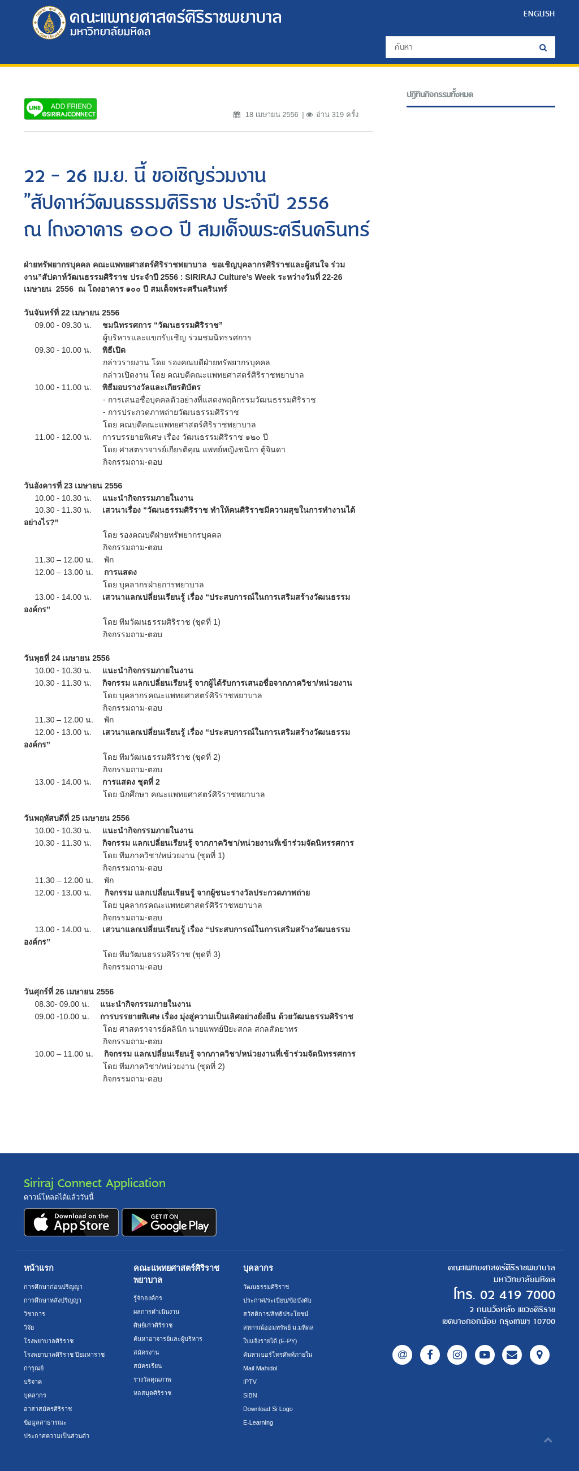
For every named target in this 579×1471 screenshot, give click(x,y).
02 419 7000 (515, 1295)
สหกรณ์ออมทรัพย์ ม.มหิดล (278, 1327)
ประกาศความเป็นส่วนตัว (57, 1436)
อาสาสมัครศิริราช (48, 1408)
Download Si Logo (269, 1408)
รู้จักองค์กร (148, 1298)
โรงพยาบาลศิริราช (49, 1341)
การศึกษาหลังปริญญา (53, 1300)
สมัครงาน (146, 1352)
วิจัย (29, 1327)
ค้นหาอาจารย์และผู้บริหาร (169, 1338)
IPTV (250, 1381)
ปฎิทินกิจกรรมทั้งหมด (440, 95)
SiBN (250, 1395)
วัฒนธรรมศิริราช (266, 1286)
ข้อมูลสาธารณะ (45, 1422)
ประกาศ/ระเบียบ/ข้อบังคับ (278, 1300)
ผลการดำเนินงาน (157, 1311)
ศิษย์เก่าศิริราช (153, 1325)
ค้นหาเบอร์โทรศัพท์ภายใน (278, 1354)
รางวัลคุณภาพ (152, 1379)
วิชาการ (35, 1313)
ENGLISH (539, 13)
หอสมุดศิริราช (152, 1393)
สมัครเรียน (148, 1365)
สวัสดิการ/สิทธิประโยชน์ (276, 1313)
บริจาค (33, 1381)
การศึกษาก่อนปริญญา (54, 1286)
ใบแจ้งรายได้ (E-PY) (271, 1341)
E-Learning (258, 1422)
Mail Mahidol (261, 1368)
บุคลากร (35, 1395)
